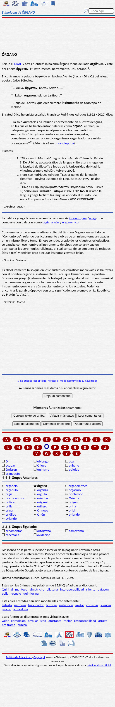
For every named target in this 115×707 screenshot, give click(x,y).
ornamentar (13, 531)
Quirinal (7, 589)
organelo (11, 486)
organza (42, 490)
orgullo (42, 494)
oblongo (42, 461)
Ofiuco (41, 465)
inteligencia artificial (99, 665)
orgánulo (11, 490)
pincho (6, 609)
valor (5, 621)
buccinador (36, 605)
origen (73, 502)
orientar (42, 498)
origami (42, 502)
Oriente (74, 498)
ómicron (11, 469)
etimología (18, 621)
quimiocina (30, 593)
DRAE (18, 64)
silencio (106, 605)
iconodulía (21, 609)
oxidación (43, 535)
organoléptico (64, 143)
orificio (10, 502)
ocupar (10, 465)
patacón (103, 589)
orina (72, 506)
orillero (42, 506)
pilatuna (52, 589)
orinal (9, 510)
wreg (92, 218)
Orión (41, 514)
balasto (7, 605)
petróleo (20, 605)
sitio (43, 621)
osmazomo (76, 531)
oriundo (74, 514)
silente (90, 589)
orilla (8, 506)
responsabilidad (85, 621)
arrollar (33, 621)
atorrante (54, 621)
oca (71, 461)
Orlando (11, 519)
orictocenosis (14, 498)
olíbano (74, 465)
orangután (12, 474)
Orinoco (42, 510)
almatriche (36, 589)
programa (8, 625)
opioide (74, 469)
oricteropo (76, 494)
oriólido (10, 514)
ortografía (44, 531)
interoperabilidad (72, 589)
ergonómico (70, 222)
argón (55, 222)
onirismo (43, 469)
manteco (21, 589)
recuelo (16, 593)
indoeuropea (78, 218)
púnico (22, 625)
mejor (68, 621)
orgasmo (75, 490)
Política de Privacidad (19, 657)
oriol (72, 510)
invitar (79, 605)
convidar (92, 605)
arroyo (102, 621)
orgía (46, 222)
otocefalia (12, 535)
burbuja (51, 605)
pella (5, 593)
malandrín (66, 605)
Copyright (39, 657)
